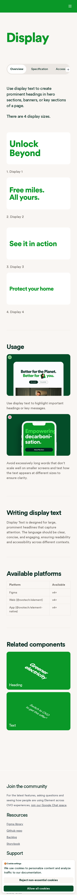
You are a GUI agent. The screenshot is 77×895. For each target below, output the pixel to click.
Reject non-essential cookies (38, 880)
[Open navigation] (70, 6)
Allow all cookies (38, 888)
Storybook (13, 843)
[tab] (16, 69)
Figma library (15, 824)
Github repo (14, 830)
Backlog (12, 837)
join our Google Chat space (49, 805)
